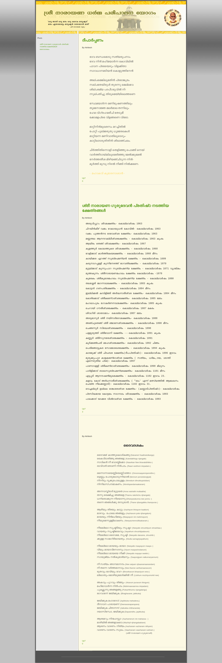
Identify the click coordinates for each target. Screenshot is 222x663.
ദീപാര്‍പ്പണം (92, 40)
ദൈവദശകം (44, 49)
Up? (84, 178)
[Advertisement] (135, 193)
